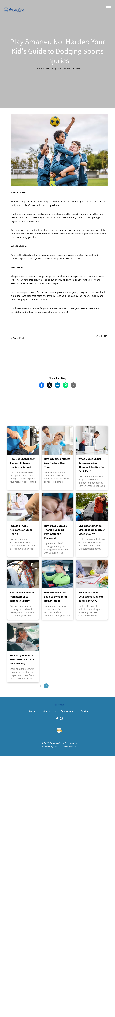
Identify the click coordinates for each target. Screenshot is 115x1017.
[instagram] (61, 719)
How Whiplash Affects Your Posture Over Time (57, 463)
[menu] (108, 8)
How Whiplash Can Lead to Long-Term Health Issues (55, 596)
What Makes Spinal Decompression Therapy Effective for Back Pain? (91, 465)
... (63, 685)
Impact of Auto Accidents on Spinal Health (21, 530)
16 (69, 685)
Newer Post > (101, 336)
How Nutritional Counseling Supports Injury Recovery (90, 596)
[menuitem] (34, 711)
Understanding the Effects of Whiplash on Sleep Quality (91, 530)
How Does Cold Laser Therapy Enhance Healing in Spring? (22, 463)
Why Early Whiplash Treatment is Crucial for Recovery (22, 659)
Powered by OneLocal (52, 747)
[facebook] (57, 719)
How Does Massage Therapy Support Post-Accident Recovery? (55, 532)
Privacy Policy (70, 747)
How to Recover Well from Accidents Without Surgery (22, 596)
